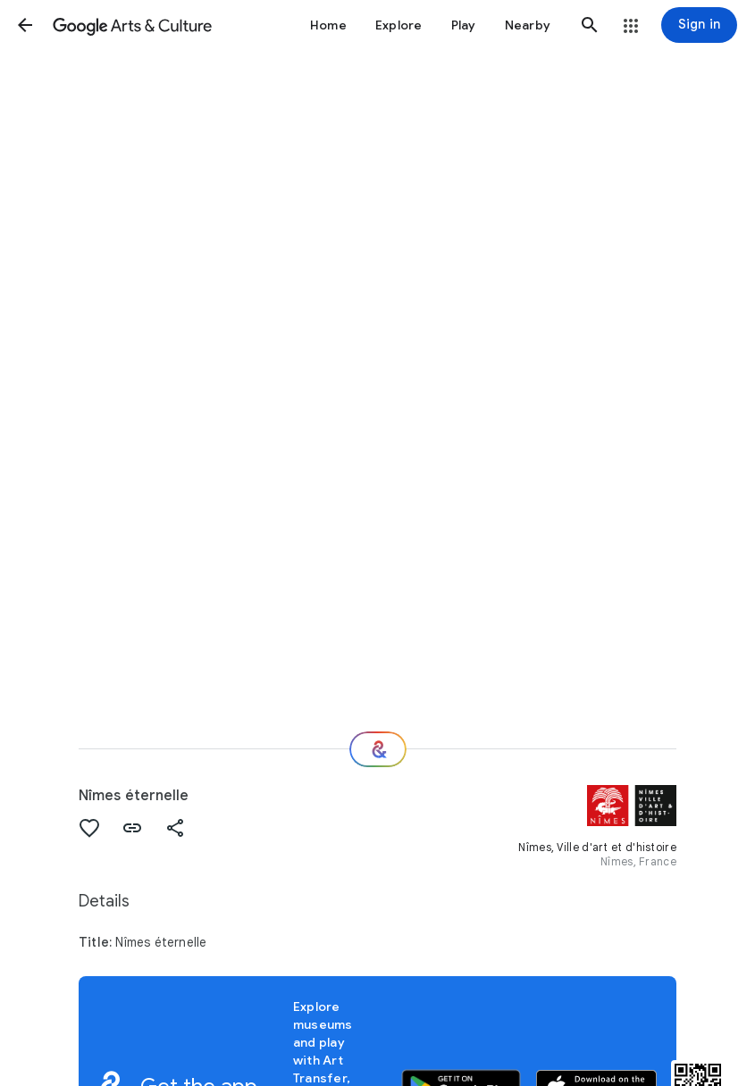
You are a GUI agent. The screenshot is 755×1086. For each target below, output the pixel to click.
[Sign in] (699, 25)
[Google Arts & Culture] (132, 25)
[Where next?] (378, 749)
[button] (25, 25)
